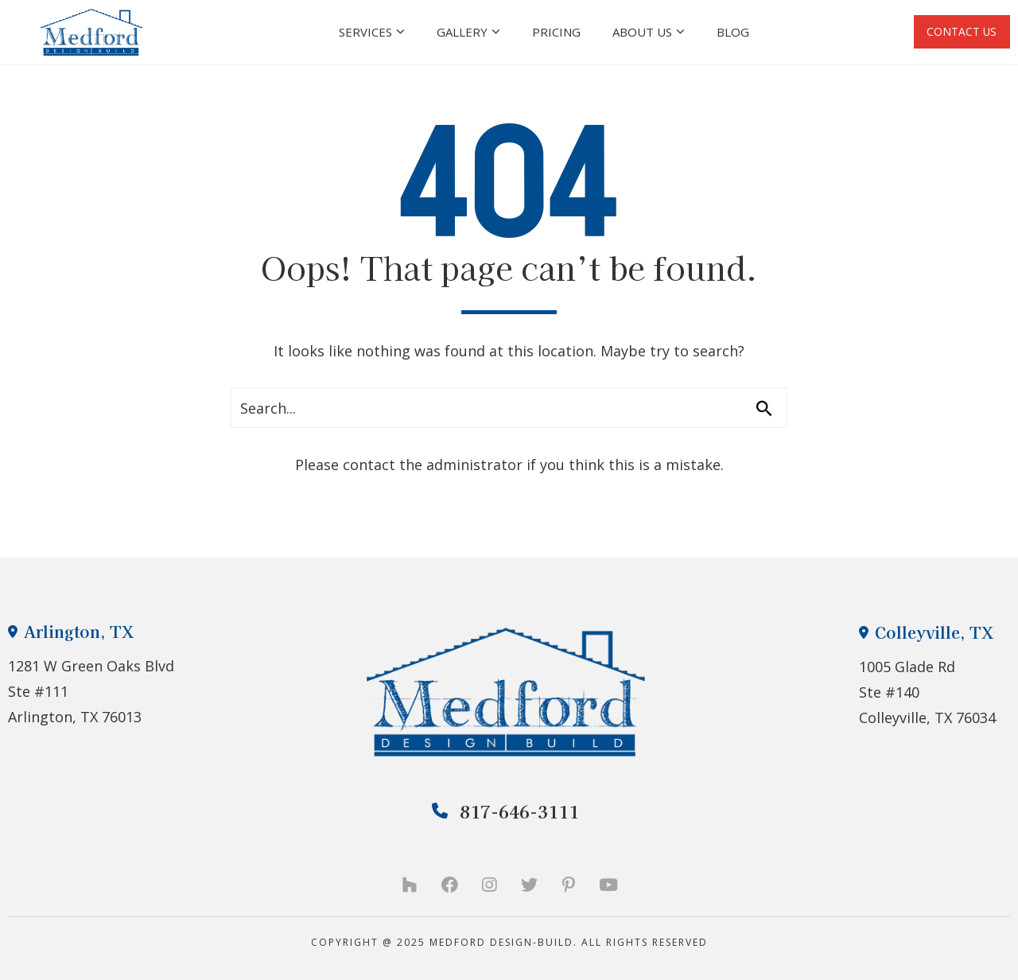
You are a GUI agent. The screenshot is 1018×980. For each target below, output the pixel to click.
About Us (640, 32)
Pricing (548, 32)
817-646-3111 (505, 811)
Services (364, 32)
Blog (725, 32)
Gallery (460, 32)
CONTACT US (953, 32)
